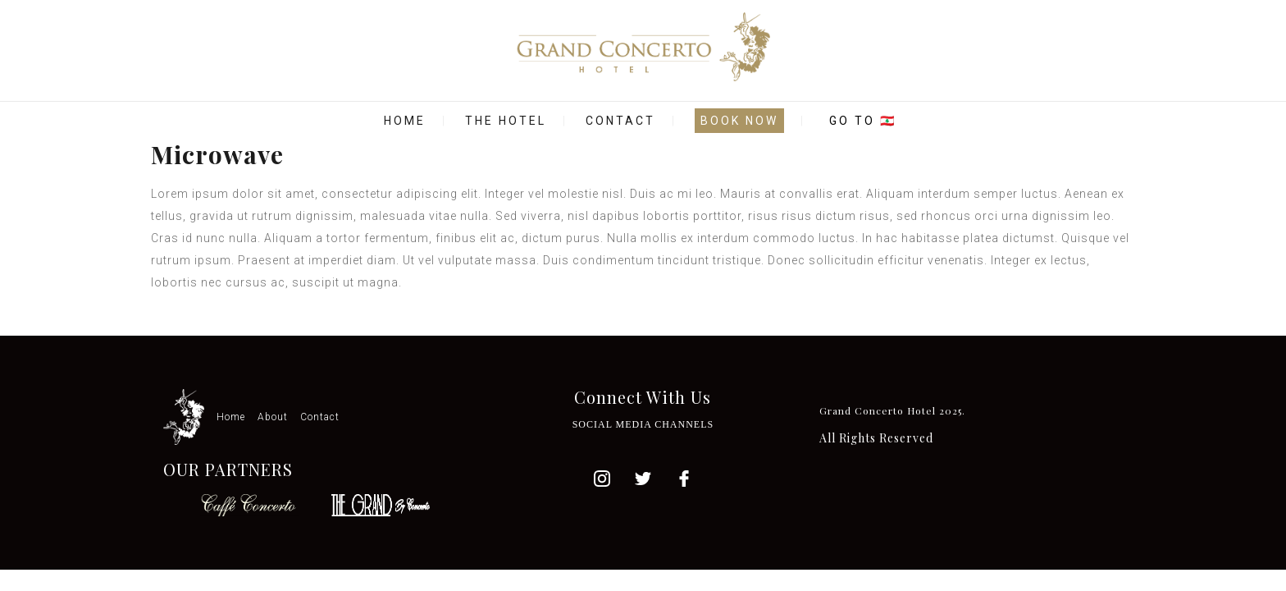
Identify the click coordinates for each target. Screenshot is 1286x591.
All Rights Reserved (876, 438)
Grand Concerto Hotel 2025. (892, 410)
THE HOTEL (505, 120)
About (273, 417)
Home (231, 417)
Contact (320, 417)
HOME (405, 120)
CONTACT (620, 120)
